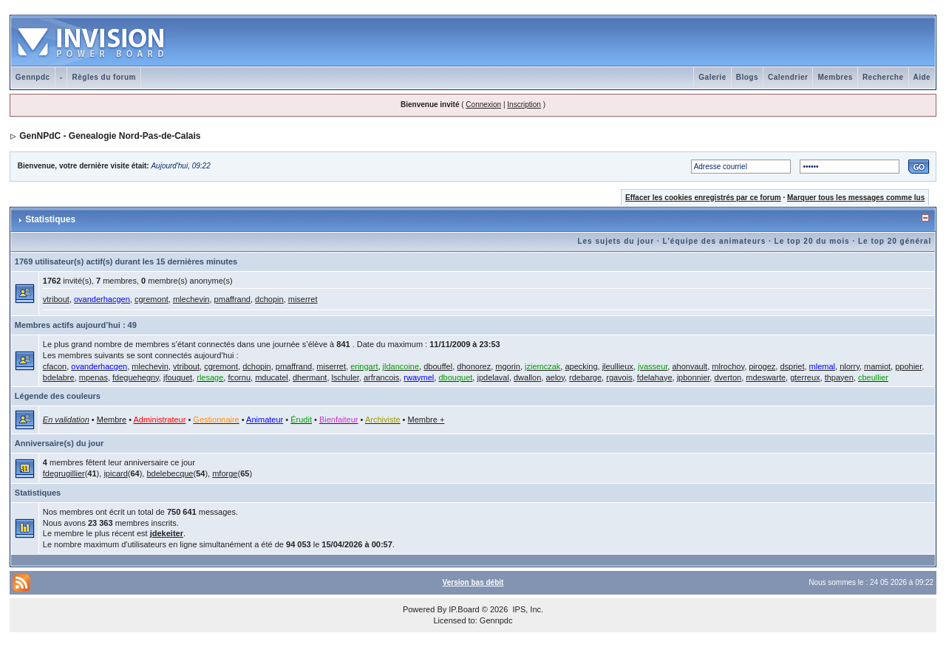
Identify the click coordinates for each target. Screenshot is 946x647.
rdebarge (585, 377)
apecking (581, 366)
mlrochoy (728, 366)
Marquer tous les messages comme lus (856, 198)
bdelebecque (169, 473)
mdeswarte (766, 377)
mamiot (877, 366)
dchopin (269, 299)
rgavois (619, 377)
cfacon (55, 366)
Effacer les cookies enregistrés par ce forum (703, 198)
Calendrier (788, 77)
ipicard (115, 473)
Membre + (426, 419)
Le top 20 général (894, 241)
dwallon (527, 377)
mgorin (507, 366)
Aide (922, 77)
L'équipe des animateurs (714, 241)
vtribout (56, 299)
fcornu (239, 377)
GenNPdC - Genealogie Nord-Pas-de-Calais (109, 136)
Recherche (883, 77)
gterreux (805, 377)
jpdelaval (492, 377)
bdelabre (59, 377)
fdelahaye (655, 377)
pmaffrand (232, 299)
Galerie (712, 77)
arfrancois (381, 377)
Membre (111, 419)
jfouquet (177, 377)
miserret (303, 299)
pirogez (762, 366)
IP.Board (464, 609)
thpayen (839, 377)
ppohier (908, 366)
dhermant (310, 377)
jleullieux (617, 366)
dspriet (792, 366)
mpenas (93, 377)
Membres (834, 77)
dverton (727, 377)
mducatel (271, 377)
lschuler (345, 377)
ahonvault (689, 366)
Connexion (483, 104)
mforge (224, 473)
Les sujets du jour (615, 241)
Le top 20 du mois (812, 241)
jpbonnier (693, 377)
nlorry (850, 366)
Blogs (747, 77)
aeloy (554, 377)
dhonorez (474, 366)
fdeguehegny (135, 377)
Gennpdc (33, 77)
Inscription (524, 104)
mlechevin (191, 299)
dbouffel (437, 366)
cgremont (152, 299)
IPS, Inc (526, 609)
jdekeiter (166, 533)
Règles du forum (103, 77)
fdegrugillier (64, 473)
